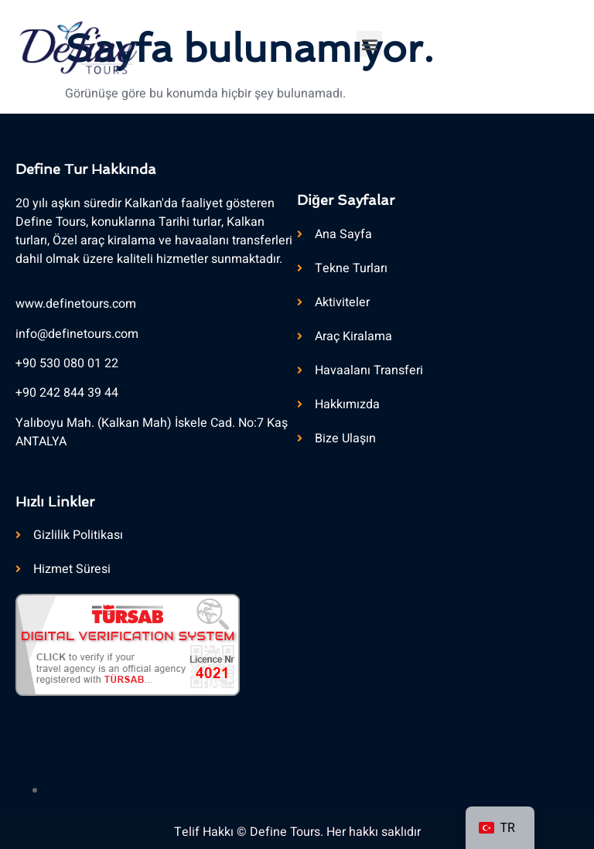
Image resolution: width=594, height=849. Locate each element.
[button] (369, 43)
